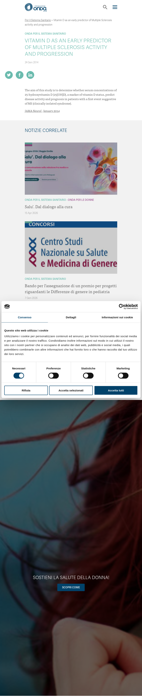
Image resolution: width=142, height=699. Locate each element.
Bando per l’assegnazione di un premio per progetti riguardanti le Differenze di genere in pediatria (71, 288)
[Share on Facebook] (19, 75)
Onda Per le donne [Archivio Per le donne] (81, 200)
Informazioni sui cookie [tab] (117, 317)
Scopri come (71, 587)
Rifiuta (26, 390)
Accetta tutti (116, 390)
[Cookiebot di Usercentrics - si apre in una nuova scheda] (121, 306)
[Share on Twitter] (9, 75)
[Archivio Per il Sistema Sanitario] (28, 143)
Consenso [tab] (24, 317)
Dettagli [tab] (71, 317)
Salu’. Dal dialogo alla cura (48, 206)
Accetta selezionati (70, 390)
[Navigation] (115, 7)
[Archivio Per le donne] (28, 145)
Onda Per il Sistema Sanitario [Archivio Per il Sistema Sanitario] (45, 33)
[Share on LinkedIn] (30, 75)
